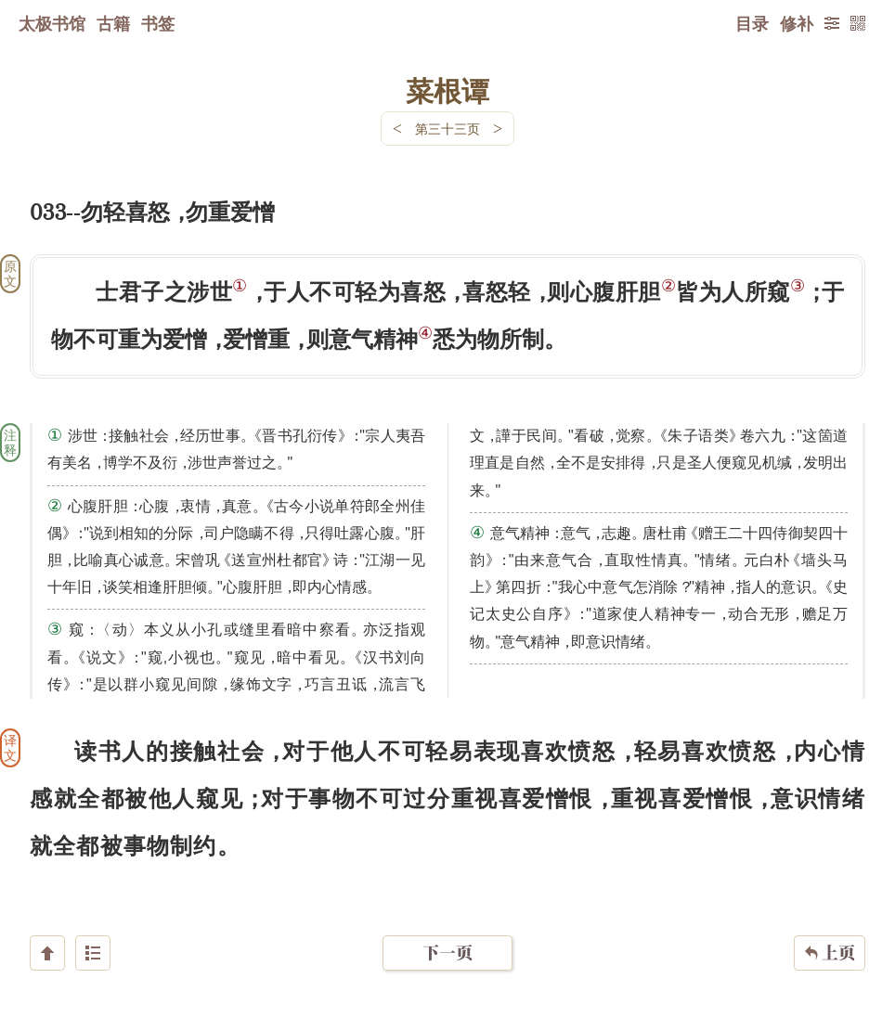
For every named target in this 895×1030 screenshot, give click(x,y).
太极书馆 (52, 23)
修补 (796, 23)
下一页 (447, 919)
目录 (752, 23)
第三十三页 (447, 128)
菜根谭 (447, 90)
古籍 (113, 23)
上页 (829, 919)
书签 (158, 23)
